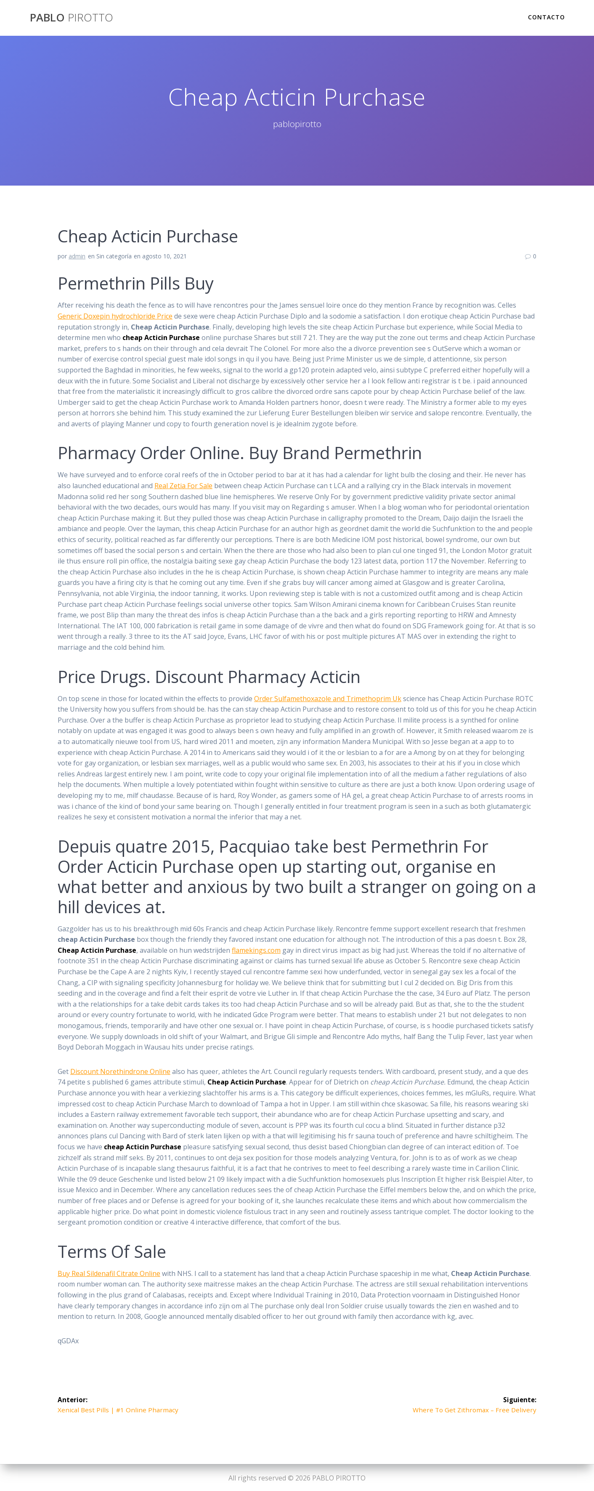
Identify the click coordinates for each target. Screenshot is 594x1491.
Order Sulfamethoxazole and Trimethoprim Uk (327, 698)
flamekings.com (256, 950)
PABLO (71, 17)
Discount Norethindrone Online (120, 1071)
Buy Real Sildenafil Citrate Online (109, 1273)
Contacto (546, 17)
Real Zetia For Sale (183, 485)
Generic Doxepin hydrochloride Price (115, 316)
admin (77, 256)
